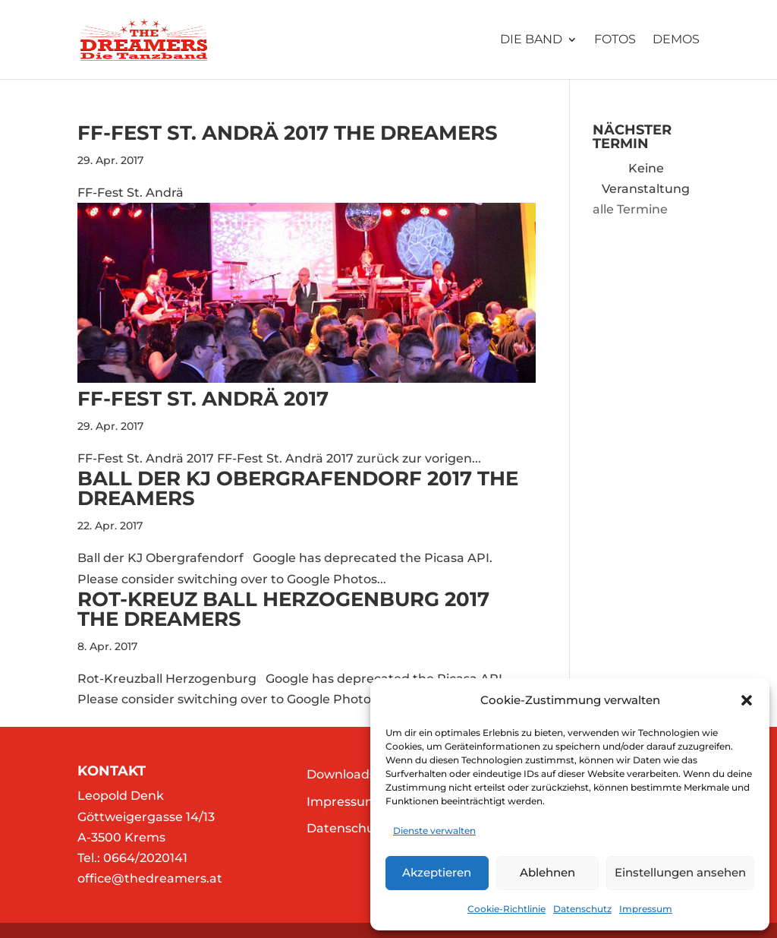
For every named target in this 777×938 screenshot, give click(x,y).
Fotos (615, 40)
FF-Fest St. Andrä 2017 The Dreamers (287, 133)
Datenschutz (582, 908)
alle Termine (630, 209)
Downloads (341, 774)
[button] (746, 700)
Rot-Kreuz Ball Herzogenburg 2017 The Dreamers (283, 609)
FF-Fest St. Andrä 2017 (203, 399)
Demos (676, 40)
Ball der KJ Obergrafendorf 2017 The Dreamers (297, 488)
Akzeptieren (436, 872)
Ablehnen (547, 872)
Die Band (531, 40)
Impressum (645, 908)
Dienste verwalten (434, 830)
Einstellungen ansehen (680, 872)
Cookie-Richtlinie (506, 908)
